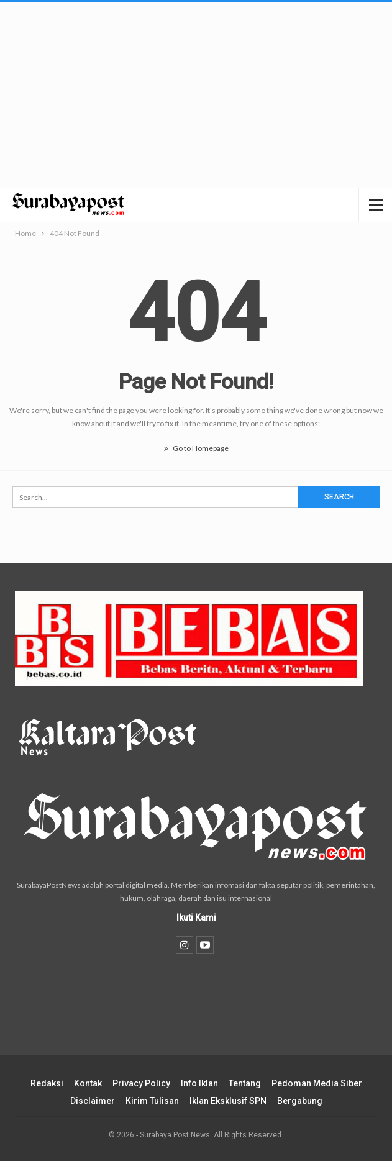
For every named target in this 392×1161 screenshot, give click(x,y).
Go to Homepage (196, 448)
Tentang (245, 1083)
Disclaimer (92, 1101)
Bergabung (299, 1101)
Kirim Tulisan (152, 1101)
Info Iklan (199, 1083)
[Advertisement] (196, 95)
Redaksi (46, 1083)
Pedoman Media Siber (316, 1083)
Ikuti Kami (196, 917)
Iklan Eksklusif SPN (228, 1101)
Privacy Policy (141, 1083)
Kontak (88, 1083)
